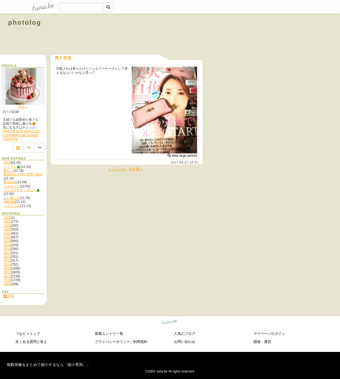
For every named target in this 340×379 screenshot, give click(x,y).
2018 (7, 249)
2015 (7, 260)
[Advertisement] (270, 34)
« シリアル (117, 169)
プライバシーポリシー (112, 342)
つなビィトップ (27, 334)
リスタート (12, 186)
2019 (7, 245)
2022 (7, 233)
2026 (7, 163)
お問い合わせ (184, 342)
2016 (7, 257)
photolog (24, 22)
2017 (7, 253)
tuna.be (169, 323)
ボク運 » (135, 169)
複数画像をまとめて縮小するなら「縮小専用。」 (48, 364)
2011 (7, 276)
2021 (7, 237)
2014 (7, 264)
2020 (7, 241)
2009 (7, 284)
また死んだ (12, 198)
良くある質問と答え (31, 342)
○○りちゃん (12, 206)
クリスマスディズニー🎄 (22, 190)
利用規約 (140, 342)
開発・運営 (262, 342)
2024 (7, 225)
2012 (7, 272)
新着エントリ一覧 (109, 334)
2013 (7, 268)
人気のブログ (184, 334)
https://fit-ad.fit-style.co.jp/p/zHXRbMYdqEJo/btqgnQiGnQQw (21, 135)
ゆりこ (23, 106)
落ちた (8, 170)
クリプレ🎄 (12, 167)
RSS (9, 296)
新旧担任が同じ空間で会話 (23, 174)
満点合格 (10, 182)
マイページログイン (269, 334)
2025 (7, 221)
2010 (7, 280)
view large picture (182, 156)
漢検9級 (9, 202)
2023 (7, 229)
